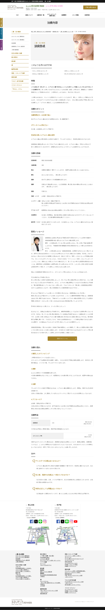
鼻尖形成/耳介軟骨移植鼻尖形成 (48, 575)
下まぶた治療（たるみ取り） (23, 579)
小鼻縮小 (42, 576)
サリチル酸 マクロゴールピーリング (74, 558)
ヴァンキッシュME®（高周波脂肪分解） (75, 571)
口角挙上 (42, 584)
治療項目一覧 (40, 15)
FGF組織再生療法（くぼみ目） (24, 568)
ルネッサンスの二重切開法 (17, 39)
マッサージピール (69, 560)
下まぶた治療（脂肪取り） (22, 577)
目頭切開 (13, 43)
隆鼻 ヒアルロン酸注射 (46, 571)
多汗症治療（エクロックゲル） (73, 584)
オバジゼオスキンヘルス (71, 563)
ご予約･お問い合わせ (90, 7)
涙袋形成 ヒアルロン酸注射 (18, 46)
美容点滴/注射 (68, 561)
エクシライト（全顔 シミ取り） (73, 555)
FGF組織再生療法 (44, 557)
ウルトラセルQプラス (45, 565)
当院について (29, 15)
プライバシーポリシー (81, 601)
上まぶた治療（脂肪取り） (22, 569)
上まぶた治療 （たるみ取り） (23, 571)
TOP (17, 15)
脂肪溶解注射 (43, 593)
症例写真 (87, 15)
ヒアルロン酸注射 (44, 559)
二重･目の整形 (20, 554)
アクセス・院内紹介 (31, 517)
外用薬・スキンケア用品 (71, 564)
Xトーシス (43, 563)
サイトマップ (91, 601)
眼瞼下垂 (18, 572)
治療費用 (63, 15)
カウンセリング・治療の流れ (52, 15)
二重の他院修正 (15, 49)
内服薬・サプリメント (70, 566)
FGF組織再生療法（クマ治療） (24, 576)
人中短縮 (42, 585)
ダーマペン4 (68, 557)
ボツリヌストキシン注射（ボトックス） (50, 560)
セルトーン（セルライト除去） (73, 572)
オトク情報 (75, 15)
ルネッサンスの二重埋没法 (17, 36)
